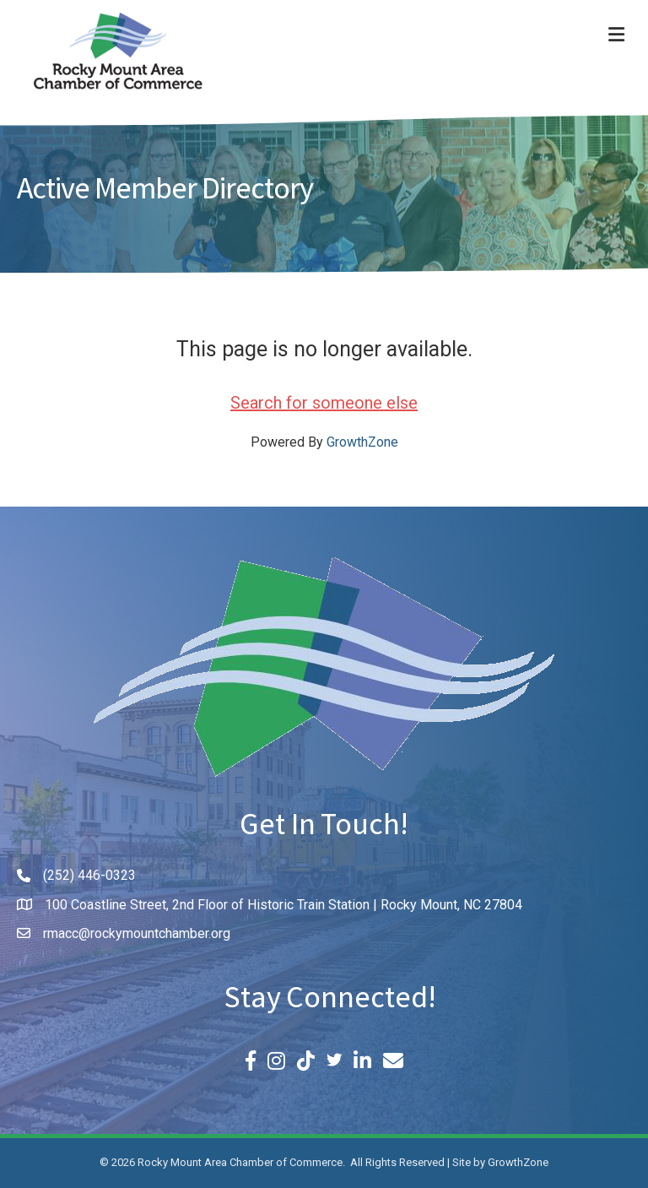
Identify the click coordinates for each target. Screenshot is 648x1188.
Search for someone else (324, 403)
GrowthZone (362, 442)
